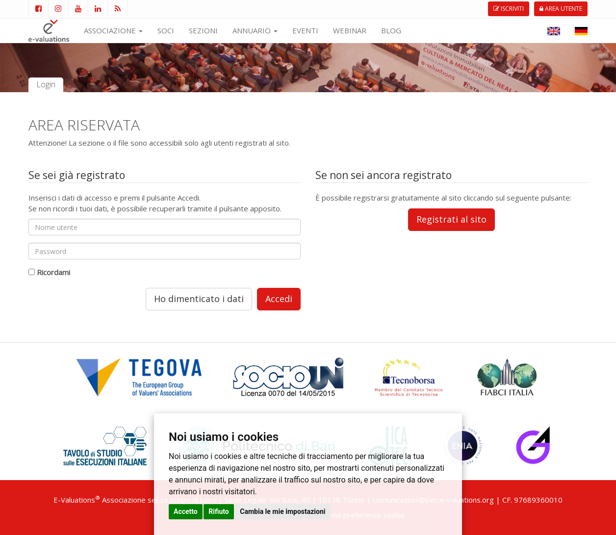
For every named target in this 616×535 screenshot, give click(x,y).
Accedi (278, 299)
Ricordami (53, 272)
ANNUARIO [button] (255, 30)
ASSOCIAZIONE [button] (113, 30)
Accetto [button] (186, 511)
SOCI (165, 30)
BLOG (391, 30)
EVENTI (305, 30)
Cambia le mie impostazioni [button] (282, 511)
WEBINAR (349, 30)
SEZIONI (203, 30)
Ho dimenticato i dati (199, 299)
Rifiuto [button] (218, 511)
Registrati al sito (451, 219)
